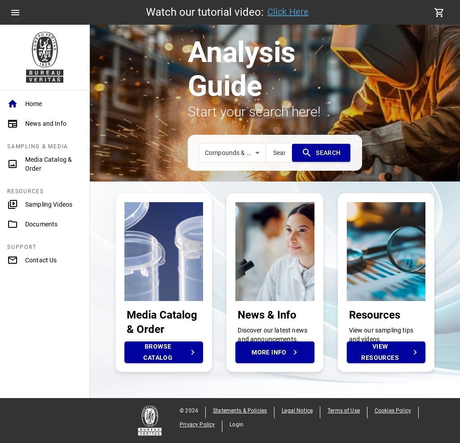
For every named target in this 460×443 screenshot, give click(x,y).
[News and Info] (44, 123)
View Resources (386, 352)
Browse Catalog (163, 352)
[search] (279, 152)
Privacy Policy (197, 424)
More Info (274, 352)
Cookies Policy (393, 411)
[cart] (439, 13)
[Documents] (44, 224)
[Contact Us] (44, 260)
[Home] (44, 104)
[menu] (15, 13)
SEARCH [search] (321, 153)
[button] (44, 104)
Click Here (288, 11)
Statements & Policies (240, 411)
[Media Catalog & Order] (44, 164)
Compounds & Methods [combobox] (235, 152)
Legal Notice (297, 411)
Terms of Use (343, 411)
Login (236, 424)
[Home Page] (44, 57)
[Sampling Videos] (44, 204)
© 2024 (189, 411)
